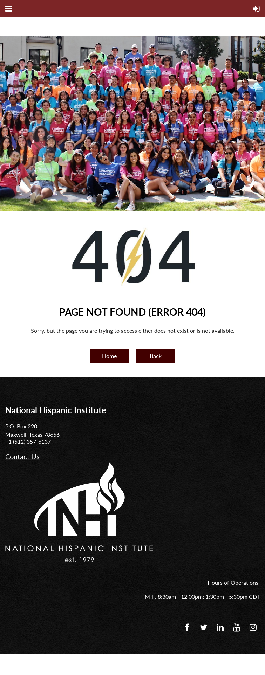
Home (109, 355)
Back (156, 355)
